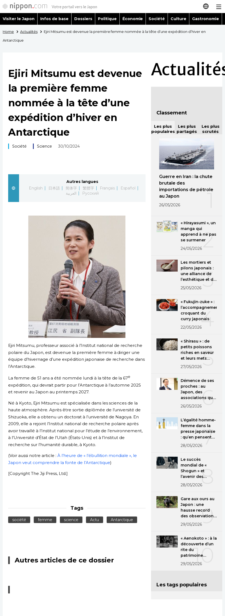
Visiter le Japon (19, 18)
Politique (107, 18)
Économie (132, 18)
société (19, 519)
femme (45, 519)
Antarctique (122, 519)
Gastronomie (205, 18)
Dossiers (83, 18)
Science (44, 146)
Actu (94, 519)
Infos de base (54, 18)
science (71, 519)
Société (157, 18)
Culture (178, 18)
